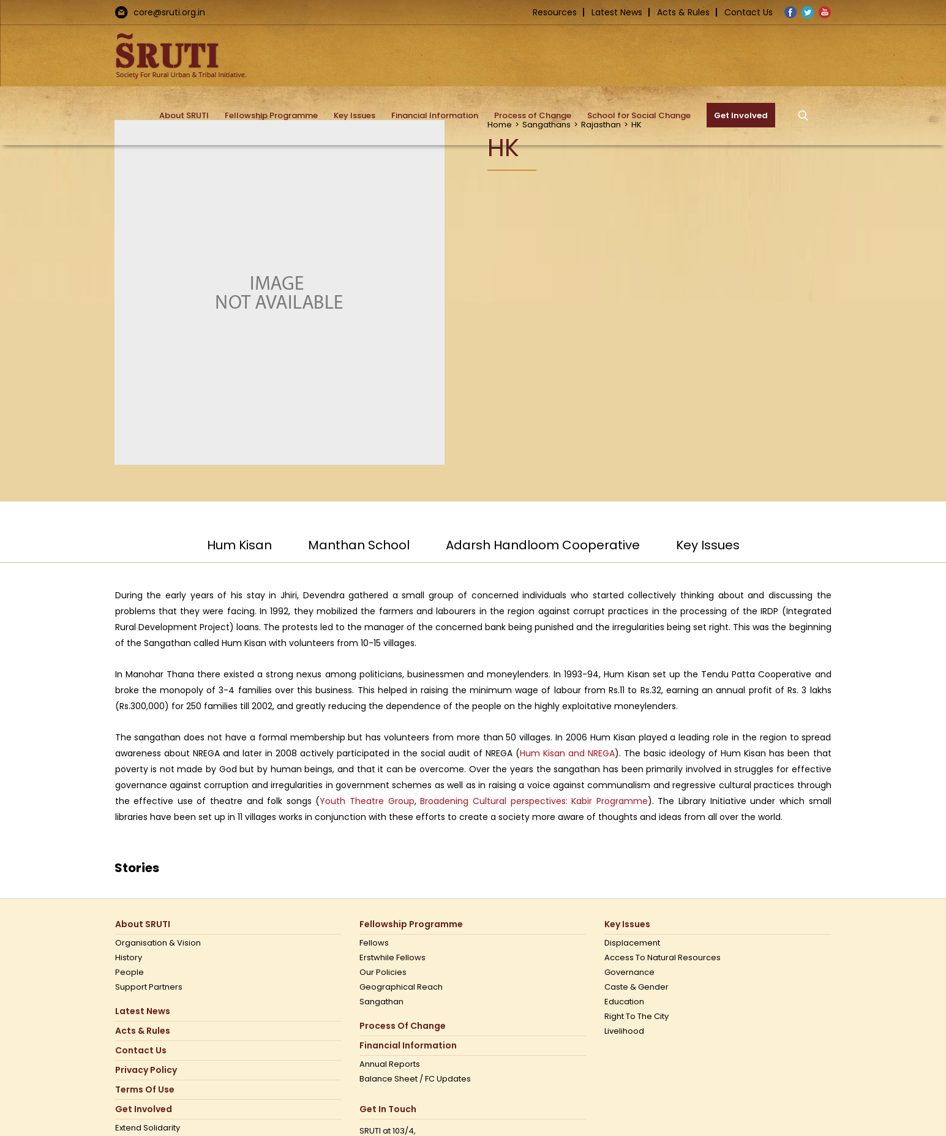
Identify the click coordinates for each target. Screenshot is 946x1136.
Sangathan (381, 1001)
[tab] (239, 550)
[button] (803, 115)
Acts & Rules (683, 12)
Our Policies (383, 972)
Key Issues (627, 924)
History (128, 957)
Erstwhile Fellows (392, 957)
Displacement (632, 943)
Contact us (141, 1050)
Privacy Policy (146, 1070)
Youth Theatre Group (367, 801)
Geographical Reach (401, 987)
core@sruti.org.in (169, 12)
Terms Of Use (145, 1090)
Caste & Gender (636, 987)
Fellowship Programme (411, 924)
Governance (629, 972)
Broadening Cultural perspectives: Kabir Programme (533, 801)
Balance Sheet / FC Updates (415, 1079)
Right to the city (636, 1016)
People (129, 972)
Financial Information (408, 1045)
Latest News (616, 12)
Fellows (374, 943)
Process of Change (402, 1026)
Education (624, 1001)
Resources (555, 12)
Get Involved (143, 1109)
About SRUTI (142, 924)
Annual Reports (389, 1064)
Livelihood (624, 1031)
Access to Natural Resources (662, 957)
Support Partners (148, 987)
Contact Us (748, 12)
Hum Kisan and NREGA (567, 753)
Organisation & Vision (158, 943)
